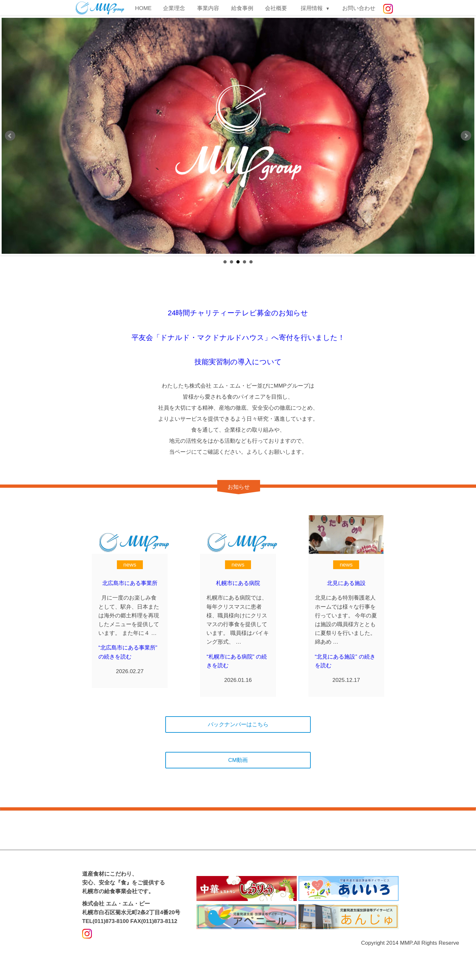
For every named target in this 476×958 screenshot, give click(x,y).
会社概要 (276, 8)
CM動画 (238, 760)
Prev (10, 136)
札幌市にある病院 (238, 583)
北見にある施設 (346, 583)
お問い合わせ (358, 8)
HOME (143, 8)
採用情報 (312, 8)
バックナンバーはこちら (238, 724)
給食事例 (242, 8)
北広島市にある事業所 (129, 583)
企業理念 (174, 8)
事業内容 (208, 8)
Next (466, 136)
